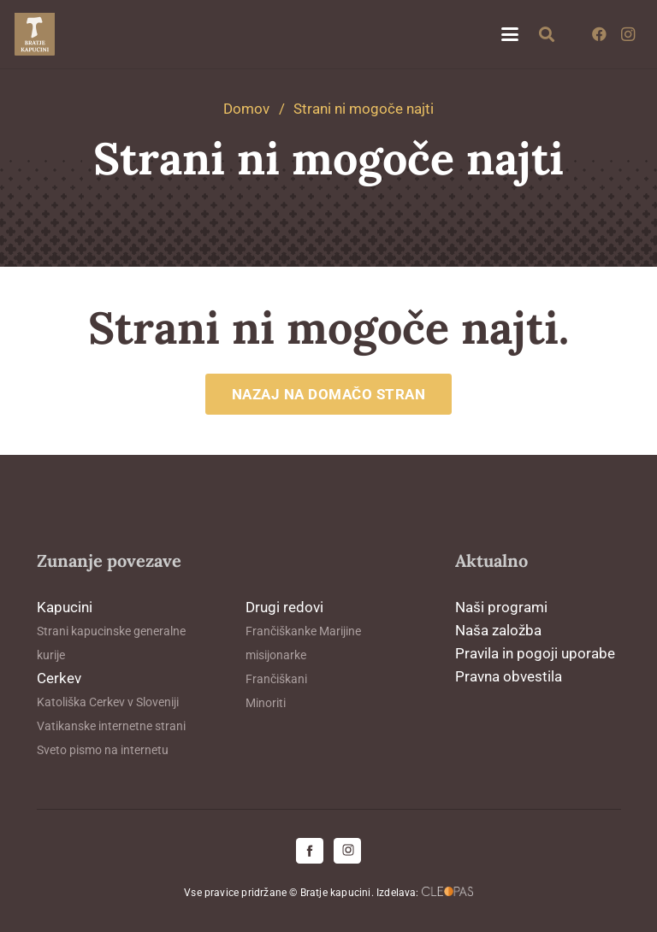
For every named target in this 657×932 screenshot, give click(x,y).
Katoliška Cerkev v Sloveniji (108, 702)
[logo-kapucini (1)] (35, 34)
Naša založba (498, 630)
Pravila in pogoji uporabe (535, 653)
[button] (509, 34)
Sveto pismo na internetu (103, 750)
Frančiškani (276, 679)
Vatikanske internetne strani (111, 726)
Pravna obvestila (508, 676)
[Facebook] (598, 34)
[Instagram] (627, 34)
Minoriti (266, 703)
